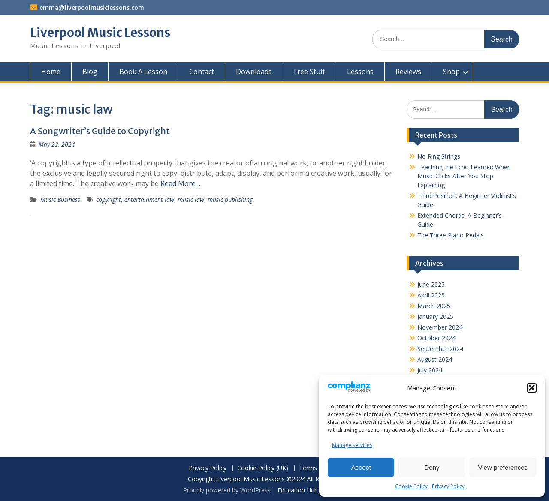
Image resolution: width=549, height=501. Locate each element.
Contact (201, 71)
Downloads (254, 71)
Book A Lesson (143, 71)
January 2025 (435, 316)
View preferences (503, 467)
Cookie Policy (411, 486)
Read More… (180, 183)
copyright (108, 199)
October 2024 (436, 338)
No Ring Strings (438, 156)
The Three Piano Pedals (450, 235)
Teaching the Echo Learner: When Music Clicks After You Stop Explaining (464, 176)
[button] (532, 388)
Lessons (360, 71)
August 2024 (434, 359)
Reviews (408, 71)
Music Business (60, 199)
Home (50, 71)
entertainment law (149, 199)
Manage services (352, 445)
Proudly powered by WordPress (227, 490)
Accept (361, 467)
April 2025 (431, 295)
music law (191, 199)
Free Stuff (309, 71)
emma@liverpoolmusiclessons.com (91, 8)
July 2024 (429, 370)
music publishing (230, 199)
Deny (431, 467)
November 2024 (439, 327)
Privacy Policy (448, 486)
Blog (89, 71)
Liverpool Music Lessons (100, 32)
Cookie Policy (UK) (262, 468)
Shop (451, 71)
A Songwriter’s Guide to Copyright (100, 131)
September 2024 (440, 349)
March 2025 (433, 306)
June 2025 (431, 284)
